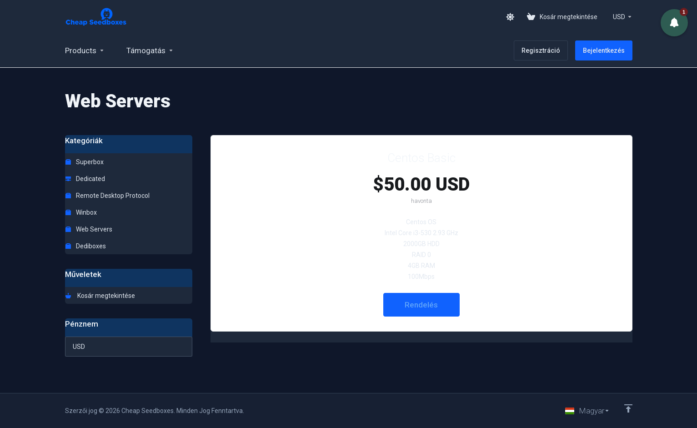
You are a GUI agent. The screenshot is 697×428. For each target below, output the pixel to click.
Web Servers (88, 229)
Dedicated (85, 178)
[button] (674, 22)
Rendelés (421, 304)
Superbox (84, 162)
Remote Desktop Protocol (107, 195)
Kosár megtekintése (100, 295)
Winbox (81, 212)
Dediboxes (85, 246)
